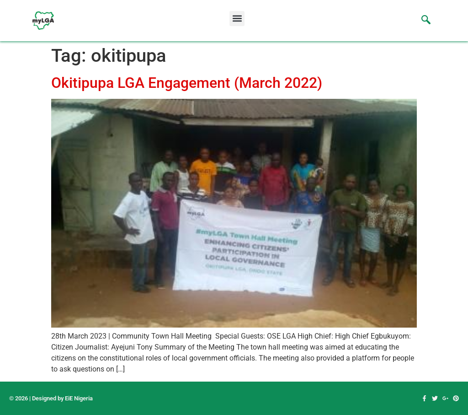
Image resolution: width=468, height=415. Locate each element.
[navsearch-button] (421, 20)
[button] (237, 18)
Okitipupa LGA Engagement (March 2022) (186, 83)
